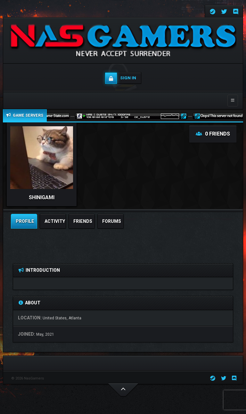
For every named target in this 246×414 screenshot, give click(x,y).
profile (25, 221)
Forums (111, 221)
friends (82, 221)
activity (55, 221)
